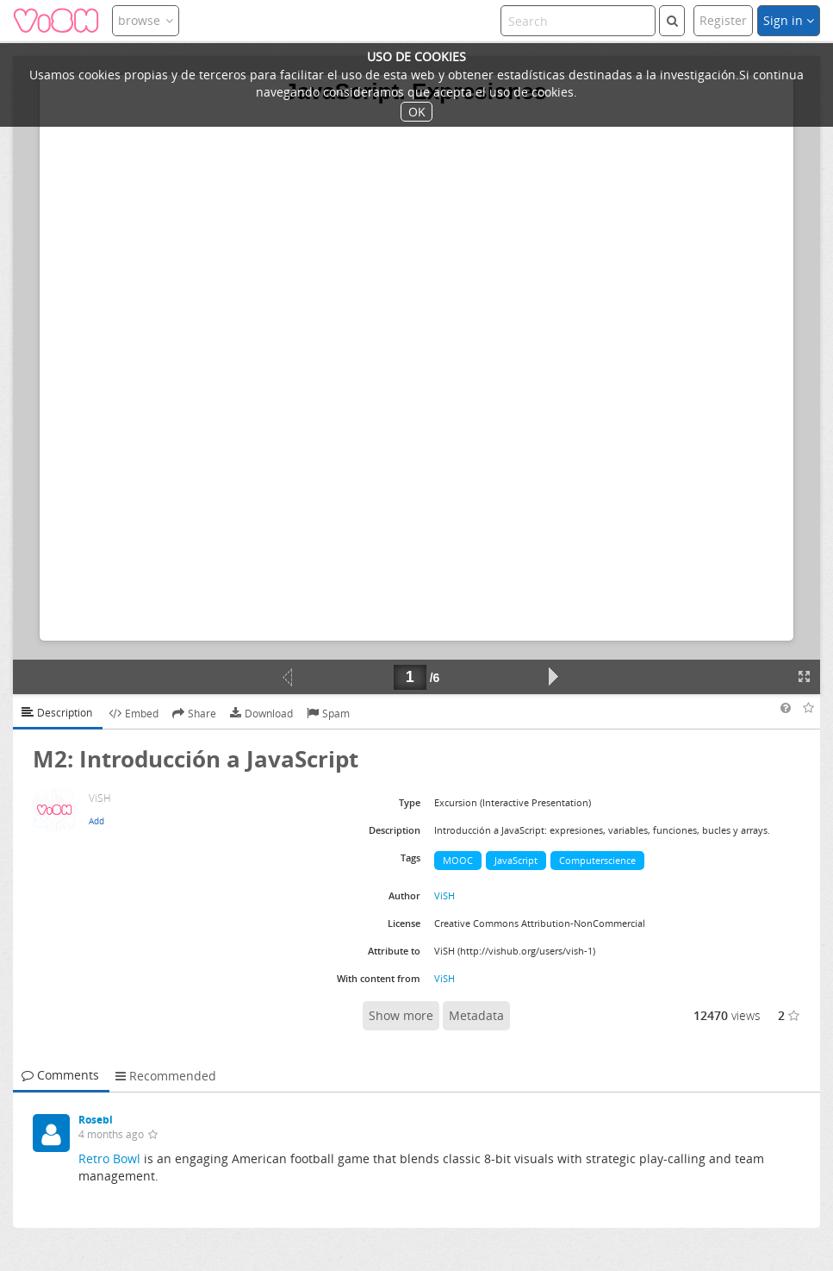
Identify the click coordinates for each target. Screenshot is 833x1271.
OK (417, 111)
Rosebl (95, 1119)
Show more (401, 1015)
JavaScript (516, 860)
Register (723, 20)
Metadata (476, 1015)
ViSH (444, 895)
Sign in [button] (788, 20)
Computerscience (597, 860)
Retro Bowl (109, 1158)
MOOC (458, 860)
